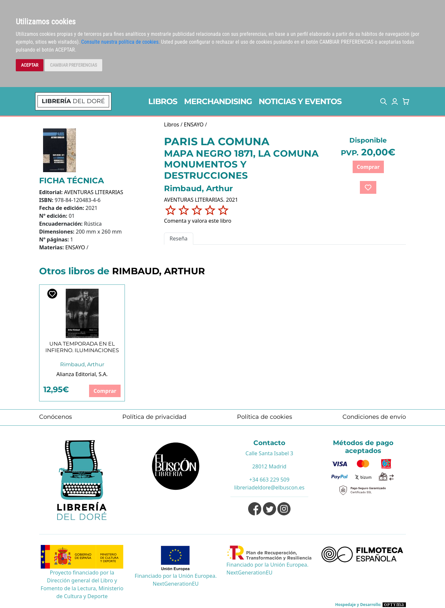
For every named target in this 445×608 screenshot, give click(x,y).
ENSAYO (75, 247)
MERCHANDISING (218, 101)
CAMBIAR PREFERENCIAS (73, 65)
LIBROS (162, 101)
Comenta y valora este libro (197, 220)
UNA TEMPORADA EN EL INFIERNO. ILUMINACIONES (82, 347)
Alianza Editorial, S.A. (81, 374)
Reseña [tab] (179, 238)
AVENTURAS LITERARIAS (93, 192)
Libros (171, 124)
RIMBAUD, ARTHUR (158, 271)
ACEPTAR (29, 65)
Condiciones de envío (374, 416)
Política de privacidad (154, 416)
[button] (383, 101)
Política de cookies (264, 416)
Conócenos (55, 416)
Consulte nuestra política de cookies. (120, 42)
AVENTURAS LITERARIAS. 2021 (201, 199)
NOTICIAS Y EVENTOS (300, 101)
